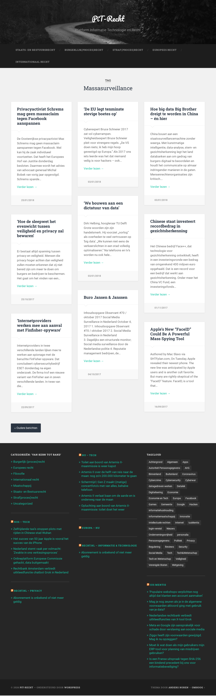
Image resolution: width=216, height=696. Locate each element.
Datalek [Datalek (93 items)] (181, 486)
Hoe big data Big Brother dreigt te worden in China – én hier (174, 113)
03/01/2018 (94, 182)
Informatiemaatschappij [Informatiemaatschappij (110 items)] (162, 516)
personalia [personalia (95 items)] (182, 535)
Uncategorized (23, 503)
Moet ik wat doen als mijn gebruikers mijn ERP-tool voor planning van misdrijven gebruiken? (176, 649)
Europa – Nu (91, 528)
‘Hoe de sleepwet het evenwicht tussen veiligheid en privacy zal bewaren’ (40, 228)
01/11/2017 (161, 307)
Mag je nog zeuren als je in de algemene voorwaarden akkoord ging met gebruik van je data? (175, 606)
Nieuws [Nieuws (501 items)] (171, 529)
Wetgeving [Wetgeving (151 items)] (177, 565)
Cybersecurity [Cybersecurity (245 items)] (173, 480)
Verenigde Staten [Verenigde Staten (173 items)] (158, 565)
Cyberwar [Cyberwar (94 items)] (190, 480)
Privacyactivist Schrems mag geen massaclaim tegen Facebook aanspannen (40, 116)
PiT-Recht (108, 18)
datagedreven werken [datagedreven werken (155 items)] (160, 486)
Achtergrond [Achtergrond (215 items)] (155, 462)
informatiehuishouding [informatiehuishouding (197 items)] (161, 510)
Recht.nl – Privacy (28, 590)
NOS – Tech (22, 522)
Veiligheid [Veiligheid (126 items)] (181, 559)
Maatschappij (22, 485)
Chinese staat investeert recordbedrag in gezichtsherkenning (172, 226)
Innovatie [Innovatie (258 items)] (185, 516)
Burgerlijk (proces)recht (29, 461)
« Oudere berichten (25, 428)
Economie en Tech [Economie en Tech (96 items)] (158, 498)
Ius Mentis (158, 585)
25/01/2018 (27, 200)
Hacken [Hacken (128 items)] (193, 504)
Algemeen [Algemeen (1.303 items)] (172, 462)
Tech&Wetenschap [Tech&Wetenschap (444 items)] (187, 553)
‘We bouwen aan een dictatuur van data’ (103, 206)
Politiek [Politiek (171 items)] (178, 541)
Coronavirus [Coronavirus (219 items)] (189, 474)
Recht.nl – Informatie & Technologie (98, 547)
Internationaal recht (26, 479)
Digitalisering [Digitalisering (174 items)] (156, 492)
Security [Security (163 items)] (183, 547)
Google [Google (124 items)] (181, 504)
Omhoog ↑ (198, 687)
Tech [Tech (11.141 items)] (169, 553)
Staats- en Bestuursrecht (35, 50)
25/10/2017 (27, 299)
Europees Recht (165, 50)
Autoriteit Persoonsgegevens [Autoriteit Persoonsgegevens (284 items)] (164, 468)
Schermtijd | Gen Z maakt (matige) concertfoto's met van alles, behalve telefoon (104, 485)
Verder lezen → (27, 187)
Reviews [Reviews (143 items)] (169, 547)
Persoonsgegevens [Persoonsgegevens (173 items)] (159, 541)
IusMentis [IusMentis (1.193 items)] (193, 522)
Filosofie (19, 474)
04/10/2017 (94, 374)
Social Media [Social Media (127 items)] (155, 553)
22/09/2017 (27, 407)
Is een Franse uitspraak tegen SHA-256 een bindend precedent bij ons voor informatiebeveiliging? (175, 663)
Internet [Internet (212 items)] (179, 522)
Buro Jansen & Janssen (105, 297)
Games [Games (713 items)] (152, 504)
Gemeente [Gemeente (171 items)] (166, 504)
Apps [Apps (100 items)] (185, 462)
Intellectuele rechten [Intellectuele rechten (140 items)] (159, 522)
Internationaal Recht (33, 62)
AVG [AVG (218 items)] (187, 468)
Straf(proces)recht (25, 497)
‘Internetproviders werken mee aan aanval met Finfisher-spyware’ (39, 325)
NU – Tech (89, 455)
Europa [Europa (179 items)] (177, 498)
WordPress (72, 687)
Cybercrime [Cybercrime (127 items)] (155, 480)
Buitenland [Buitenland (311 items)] (171, 474)
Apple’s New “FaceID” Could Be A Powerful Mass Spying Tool (170, 333)
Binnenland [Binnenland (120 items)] (155, 474)
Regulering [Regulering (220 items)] (154, 547)
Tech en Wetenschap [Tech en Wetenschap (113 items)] (160, 559)
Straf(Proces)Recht (128, 50)
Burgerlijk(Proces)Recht (84, 50)
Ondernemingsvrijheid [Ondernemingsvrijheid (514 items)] (160, 535)
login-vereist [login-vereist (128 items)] (155, 529)
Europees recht (23, 468)
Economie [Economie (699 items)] (172, 492)
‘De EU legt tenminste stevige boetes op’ (104, 111)
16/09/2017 (161, 406)
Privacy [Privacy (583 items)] (191, 541)
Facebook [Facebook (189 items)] (191, 498)
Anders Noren (178, 687)
